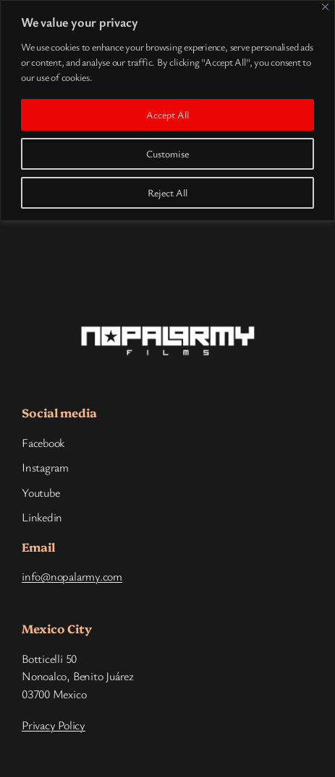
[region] (167, 110)
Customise (167, 153)
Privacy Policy (53, 725)
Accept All (167, 114)
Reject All (167, 192)
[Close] (325, 7)
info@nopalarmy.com (72, 576)
